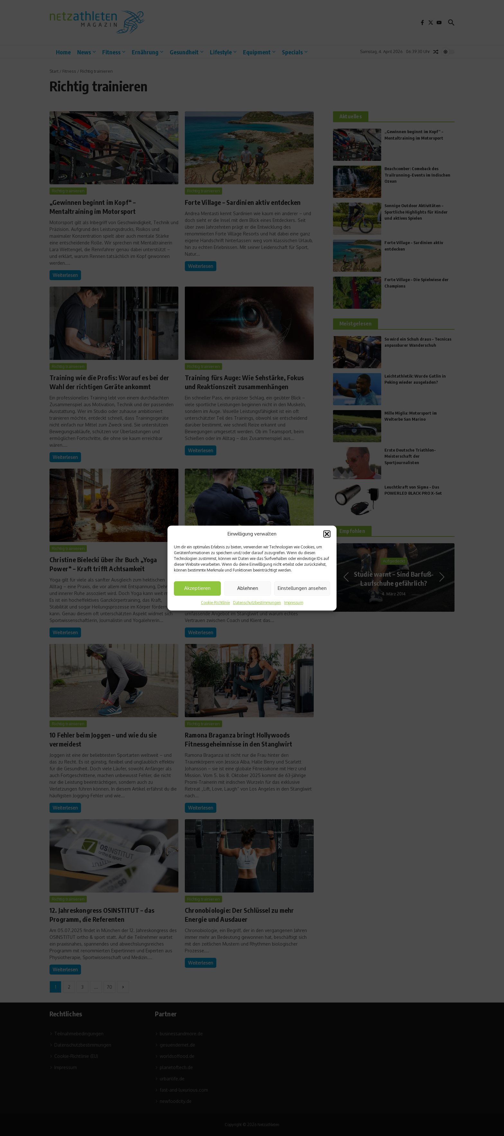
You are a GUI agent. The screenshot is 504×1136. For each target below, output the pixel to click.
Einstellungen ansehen (302, 588)
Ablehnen (247, 588)
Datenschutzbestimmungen (257, 602)
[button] (327, 534)
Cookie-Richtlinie (215, 602)
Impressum (293, 602)
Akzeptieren (197, 588)
